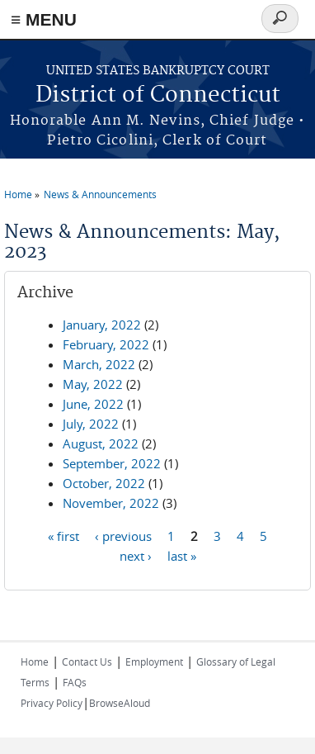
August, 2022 (101, 443)
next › (136, 555)
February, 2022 (106, 344)
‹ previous (123, 535)
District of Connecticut (157, 95)
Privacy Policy (51, 702)
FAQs (75, 682)
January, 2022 (102, 324)
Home (18, 194)
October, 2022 (104, 483)
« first (63, 535)
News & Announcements (100, 194)
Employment (154, 661)
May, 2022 (93, 384)
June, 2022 (93, 404)
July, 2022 (91, 423)
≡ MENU (44, 19)
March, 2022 (99, 364)
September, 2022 (112, 463)
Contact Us (87, 661)
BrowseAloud (119, 702)
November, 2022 (111, 503)
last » (181, 555)
